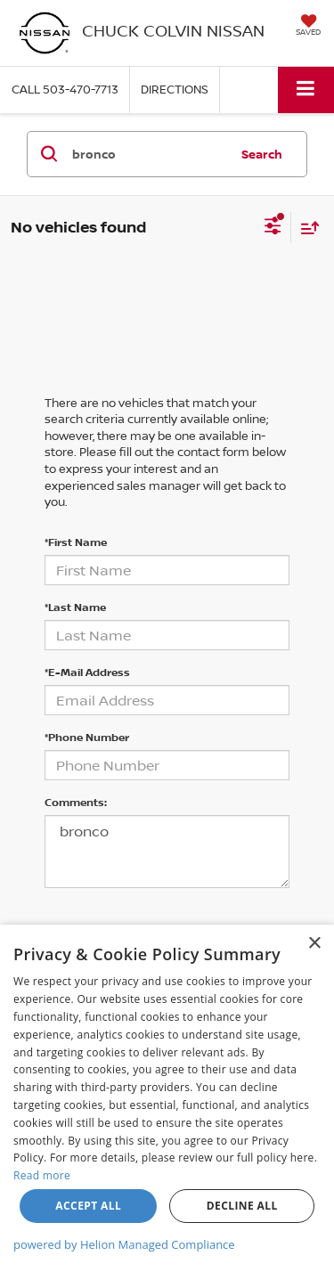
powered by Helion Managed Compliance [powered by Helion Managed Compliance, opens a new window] (124, 1244)
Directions (174, 89)
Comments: (76, 802)
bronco (167, 852)
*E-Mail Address (87, 672)
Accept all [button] (88, 1205)
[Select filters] (273, 228)
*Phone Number (87, 737)
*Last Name (75, 607)
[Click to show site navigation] (306, 89)
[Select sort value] (305, 227)
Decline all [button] (242, 1205)
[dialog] (167, 1102)
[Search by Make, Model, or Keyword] (147, 154)
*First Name (76, 542)
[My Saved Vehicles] (308, 26)
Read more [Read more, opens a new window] (41, 1175)
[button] (65, 89)
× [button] (314, 943)
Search (261, 154)
